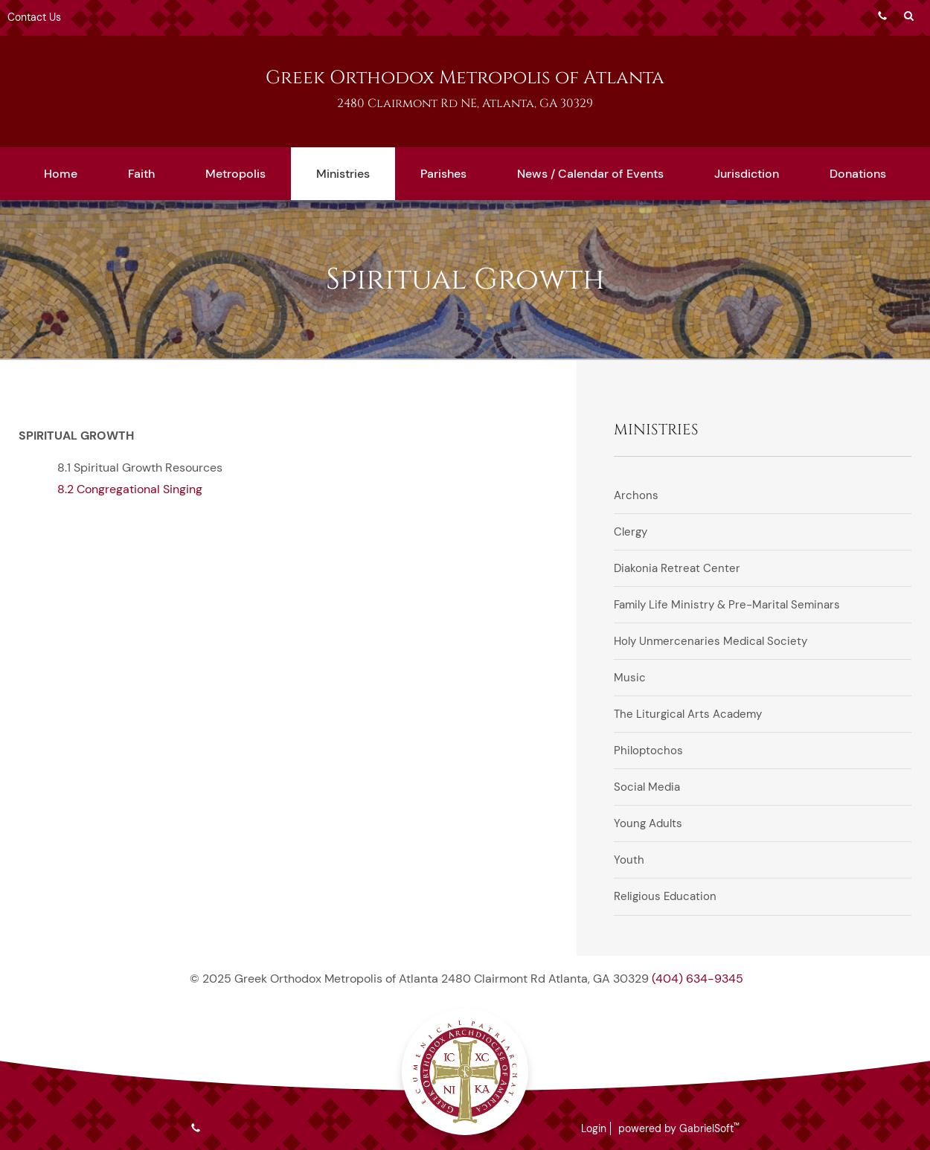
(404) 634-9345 (697, 978)
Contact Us (34, 17)
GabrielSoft (709, 1128)
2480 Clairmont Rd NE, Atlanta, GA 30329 (465, 103)
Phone (882, 15)
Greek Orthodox (465, 77)
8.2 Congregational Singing (129, 489)
